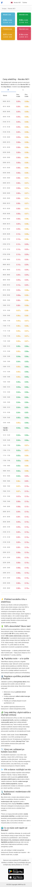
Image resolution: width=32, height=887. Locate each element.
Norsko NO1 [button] (15, 2)
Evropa (4, 8)
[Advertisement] (16, 60)
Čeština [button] (24, 2)
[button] (29, 2)
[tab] (8, 90)
